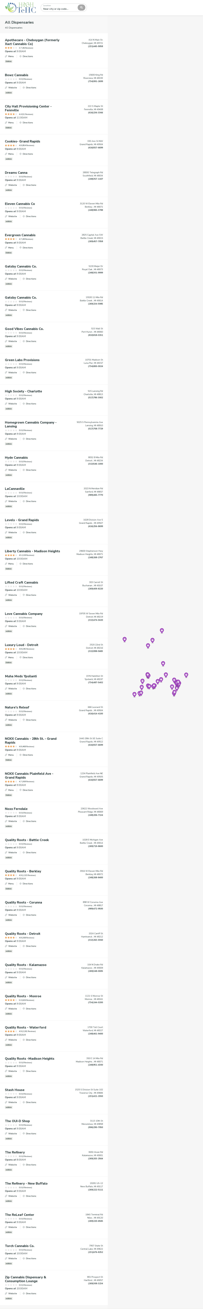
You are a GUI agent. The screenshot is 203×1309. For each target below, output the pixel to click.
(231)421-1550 (95, 1096)
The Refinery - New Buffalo (26, 1183)
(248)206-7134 (95, 815)
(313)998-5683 (95, 651)
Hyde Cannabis (16, 457)
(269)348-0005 (95, 971)
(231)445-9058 (95, 46)
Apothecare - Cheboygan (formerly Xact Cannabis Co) (32, 42)
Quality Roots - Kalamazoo (26, 965)
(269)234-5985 (95, 303)
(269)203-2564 (95, 1158)
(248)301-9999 (95, 272)
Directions (26, 56)
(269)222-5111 (95, 1189)
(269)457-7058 (95, 241)
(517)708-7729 (95, 428)
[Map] (155, 662)
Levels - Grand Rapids (22, 520)
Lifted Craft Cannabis (21, 582)
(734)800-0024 (95, 366)
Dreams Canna (16, 173)
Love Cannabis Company (24, 614)
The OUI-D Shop (17, 1121)
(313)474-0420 (95, 620)
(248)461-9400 (95, 1033)
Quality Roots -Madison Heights (29, 1058)
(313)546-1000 (95, 463)
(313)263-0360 (95, 940)
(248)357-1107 (95, 178)
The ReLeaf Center (19, 1215)
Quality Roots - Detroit (22, 934)
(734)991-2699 (95, 81)
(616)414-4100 (95, 713)
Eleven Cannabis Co (20, 204)
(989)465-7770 (95, 495)
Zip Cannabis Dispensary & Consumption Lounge (25, 1279)
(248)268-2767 (95, 557)
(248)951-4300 (95, 1064)
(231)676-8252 (95, 1252)
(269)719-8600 (95, 846)
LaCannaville (15, 489)
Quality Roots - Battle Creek (27, 840)
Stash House (14, 1090)
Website (11, 87)
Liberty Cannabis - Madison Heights (32, 551)
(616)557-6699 (95, 147)
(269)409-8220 (95, 588)
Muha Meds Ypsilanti (21, 676)
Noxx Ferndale (16, 809)
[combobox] (64, 7)
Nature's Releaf (17, 707)
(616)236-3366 (95, 112)
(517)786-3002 (95, 397)
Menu (9, 56)
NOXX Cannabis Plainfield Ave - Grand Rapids (29, 776)
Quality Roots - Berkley (23, 871)
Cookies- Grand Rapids (22, 141)
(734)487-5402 (95, 682)
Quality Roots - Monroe (23, 996)
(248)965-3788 (95, 210)
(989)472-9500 (95, 908)
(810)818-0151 (95, 335)
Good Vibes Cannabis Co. (24, 329)
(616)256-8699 (95, 526)
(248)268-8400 (95, 877)
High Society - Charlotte (23, 391)
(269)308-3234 (95, 1283)
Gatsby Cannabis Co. (21, 266)
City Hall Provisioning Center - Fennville (28, 108)
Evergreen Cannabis (20, 235)
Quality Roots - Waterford (25, 1027)
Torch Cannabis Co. (19, 1246)
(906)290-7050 (95, 1127)
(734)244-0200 (95, 1002)
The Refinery (15, 1152)
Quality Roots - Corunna (23, 902)
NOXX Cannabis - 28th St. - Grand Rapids (31, 741)
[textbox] (57, 7)
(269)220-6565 (95, 1221)
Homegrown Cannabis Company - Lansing (31, 424)
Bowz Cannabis (16, 75)
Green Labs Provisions (22, 360)
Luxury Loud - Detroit (21, 645)
